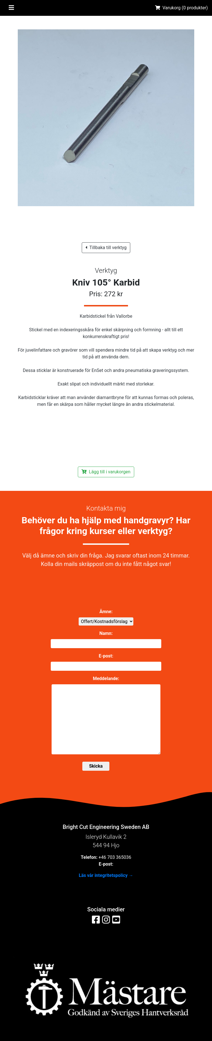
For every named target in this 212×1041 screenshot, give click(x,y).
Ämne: (106, 611)
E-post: (106, 656)
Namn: (105, 633)
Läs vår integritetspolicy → (106, 875)
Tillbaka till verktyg (106, 247)
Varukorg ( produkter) (181, 7)
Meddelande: (106, 678)
